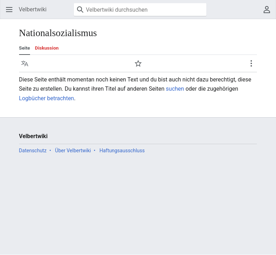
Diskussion (47, 48)
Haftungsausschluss (122, 150)
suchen (175, 88)
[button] (9, 9)
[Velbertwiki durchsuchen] (140, 9)
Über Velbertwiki (73, 150)
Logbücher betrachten (46, 98)
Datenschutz (33, 150)
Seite (24, 48)
